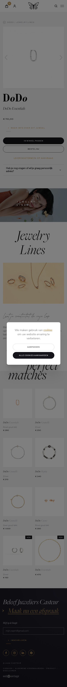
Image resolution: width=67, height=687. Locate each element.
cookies (47, 330)
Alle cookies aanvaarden (33, 355)
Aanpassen (33, 347)
